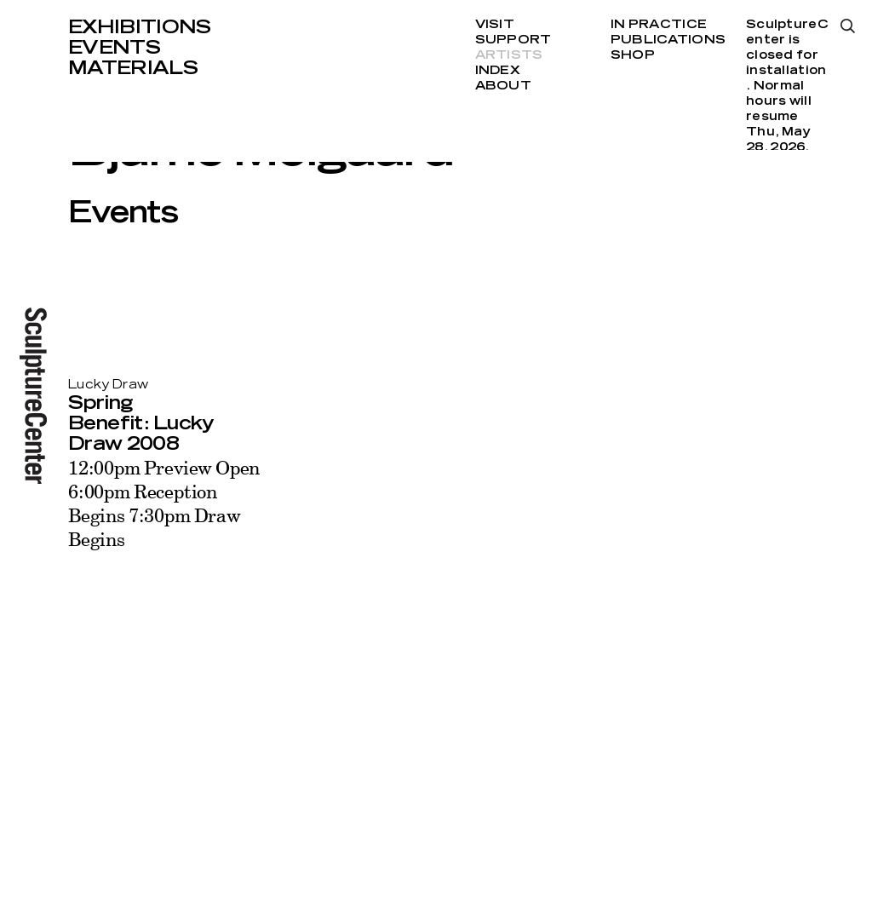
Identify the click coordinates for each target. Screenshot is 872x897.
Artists (509, 55)
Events (114, 47)
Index (497, 71)
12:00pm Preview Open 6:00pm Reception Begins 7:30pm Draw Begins (164, 503)
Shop (633, 55)
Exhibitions (139, 27)
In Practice (659, 25)
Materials (133, 68)
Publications (668, 40)
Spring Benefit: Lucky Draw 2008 (141, 423)
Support (513, 40)
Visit (494, 25)
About (503, 86)
